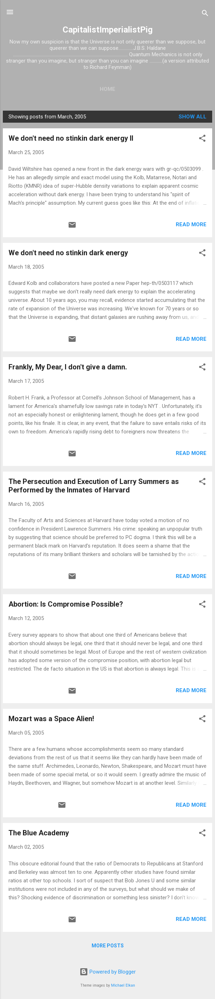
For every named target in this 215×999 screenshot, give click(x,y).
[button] (202, 139)
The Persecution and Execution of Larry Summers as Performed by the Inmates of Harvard (93, 485)
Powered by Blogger (108, 972)
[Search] (205, 14)
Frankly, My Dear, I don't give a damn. (67, 367)
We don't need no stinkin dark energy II (70, 138)
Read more (191, 224)
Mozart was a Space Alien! (51, 718)
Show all (193, 116)
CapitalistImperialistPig (108, 30)
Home (107, 89)
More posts (108, 945)
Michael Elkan (123, 985)
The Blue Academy (38, 833)
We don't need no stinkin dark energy (68, 253)
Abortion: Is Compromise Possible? (65, 604)
